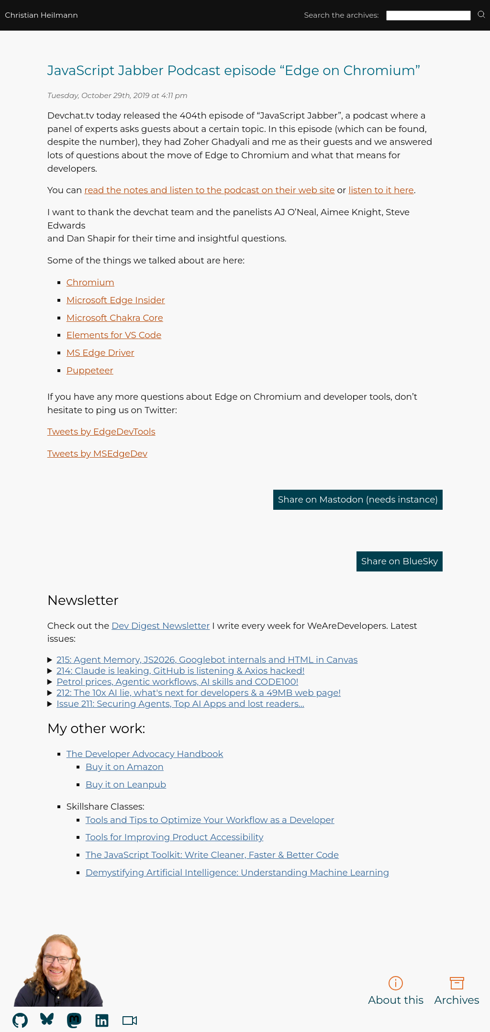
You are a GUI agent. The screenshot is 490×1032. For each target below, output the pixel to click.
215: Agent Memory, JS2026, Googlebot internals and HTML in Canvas (206, 659)
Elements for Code (114, 334)
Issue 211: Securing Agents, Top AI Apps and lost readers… (180, 703)
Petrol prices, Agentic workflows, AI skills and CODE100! (177, 681)
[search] (481, 15)
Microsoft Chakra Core (115, 317)
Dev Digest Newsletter (160, 625)
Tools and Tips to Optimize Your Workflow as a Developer (210, 819)
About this (395, 991)
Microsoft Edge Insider (116, 300)
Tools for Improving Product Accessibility (175, 837)
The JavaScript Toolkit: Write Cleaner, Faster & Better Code (212, 854)
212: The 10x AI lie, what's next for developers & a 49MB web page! (198, 692)
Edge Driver (100, 352)
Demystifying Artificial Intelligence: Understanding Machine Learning (238, 872)
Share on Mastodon (358, 499)
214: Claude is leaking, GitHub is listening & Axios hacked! (180, 670)
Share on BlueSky (399, 561)
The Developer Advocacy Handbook (145, 753)
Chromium (90, 282)
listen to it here (380, 190)
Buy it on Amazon (125, 766)
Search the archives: (341, 15)
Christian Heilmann (41, 15)
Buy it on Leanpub (126, 784)
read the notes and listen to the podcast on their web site (209, 190)
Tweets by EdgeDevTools (101, 431)
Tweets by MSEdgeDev (97, 453)
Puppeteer (90, 370)
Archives (456, 991)
